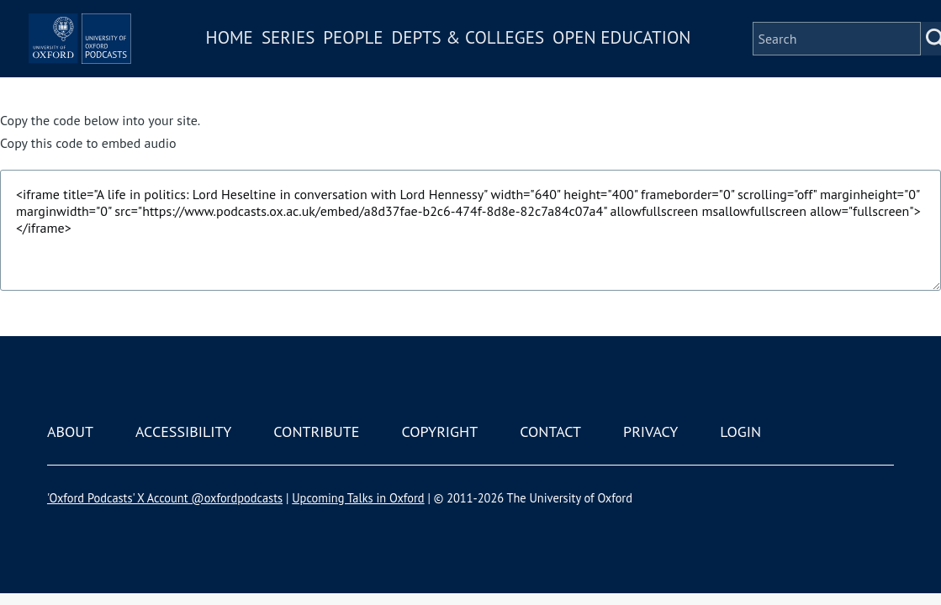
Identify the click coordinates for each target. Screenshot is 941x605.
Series (341, 49)
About (70, 431)
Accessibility (183, 431)
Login (740, 431)
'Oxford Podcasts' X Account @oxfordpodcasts (165, 498)
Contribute (316, 431)
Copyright (439, 431)
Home (282, 49)
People (406, 49)
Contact (550, 431)
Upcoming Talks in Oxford (358, 498)
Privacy (650, 431)
